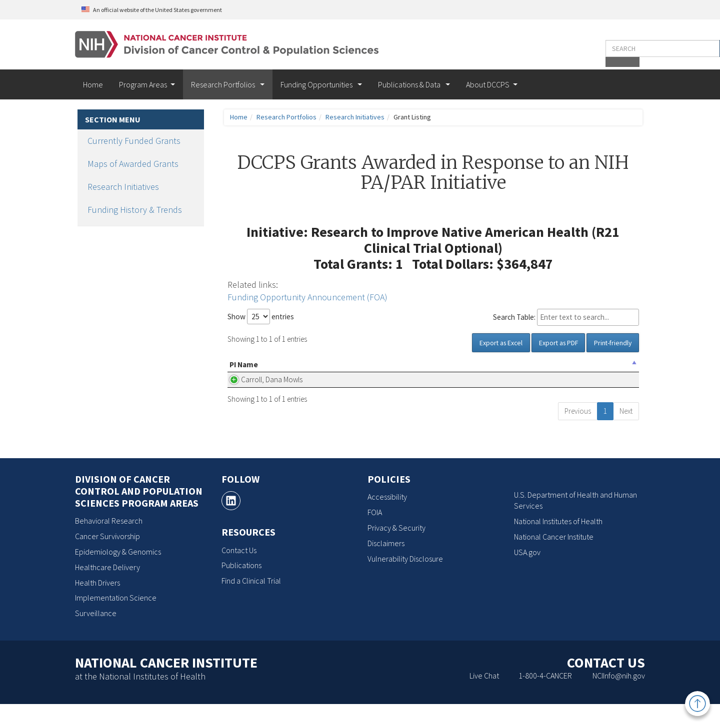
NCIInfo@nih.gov (618, 698)
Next (626, 433)
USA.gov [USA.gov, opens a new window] (527, 574)
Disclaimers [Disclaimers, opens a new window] (386, 565)
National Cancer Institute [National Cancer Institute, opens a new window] (554, 559)
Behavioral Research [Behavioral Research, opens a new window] (108, 543)
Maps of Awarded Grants (133, 163)
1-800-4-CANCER (545, 698)
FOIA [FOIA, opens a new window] (375, 534)
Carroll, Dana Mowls (250, 396)
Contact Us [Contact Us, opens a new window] (239, 572)
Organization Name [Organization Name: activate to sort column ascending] (301, 370)
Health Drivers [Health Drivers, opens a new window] (97, 604)
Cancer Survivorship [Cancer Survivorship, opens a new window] (107, 558)
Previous (577, 433)
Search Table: (566, 317)
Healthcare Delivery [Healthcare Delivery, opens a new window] (107, 589)
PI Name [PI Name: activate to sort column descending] (244, 370)
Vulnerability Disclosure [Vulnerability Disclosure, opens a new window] (405, 580)
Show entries (261, 316)
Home (93, 84)
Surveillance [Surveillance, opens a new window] (95, 635)
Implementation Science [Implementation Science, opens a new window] (115, 620)
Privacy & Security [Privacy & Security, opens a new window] (397, 550)
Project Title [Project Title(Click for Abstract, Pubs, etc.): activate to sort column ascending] (390, 370)
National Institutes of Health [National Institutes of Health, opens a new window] (558, 543)
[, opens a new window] (231, 522)
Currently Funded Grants (134, 140)
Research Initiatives (123, 186)
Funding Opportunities (317, 84)
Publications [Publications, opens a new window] (242, 587)
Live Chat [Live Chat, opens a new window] (484, 698)
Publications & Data (410, 84)
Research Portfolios (223, 84)
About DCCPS (488, 84)
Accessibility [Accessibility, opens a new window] (387, 519)
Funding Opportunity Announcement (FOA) (308, 297)
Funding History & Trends (135, 209)
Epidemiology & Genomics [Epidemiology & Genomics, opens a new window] (118, 574)
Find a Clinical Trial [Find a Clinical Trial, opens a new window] (251, 603)
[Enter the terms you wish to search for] (569, 48)
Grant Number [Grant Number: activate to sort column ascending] (599, 370)
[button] (624, 48)
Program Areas (143, 84)
